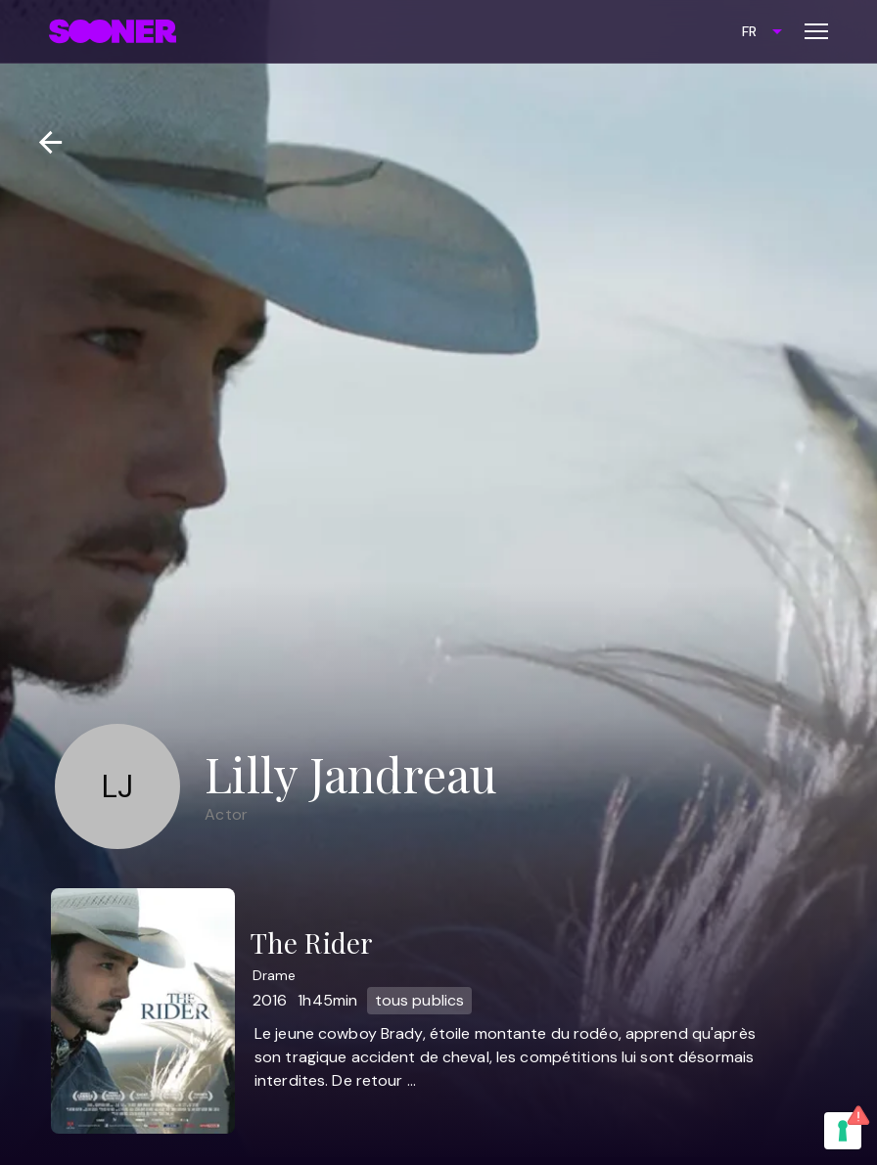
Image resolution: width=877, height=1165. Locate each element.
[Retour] (42, 142)
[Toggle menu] (816, 31)
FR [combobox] (749, 31)
